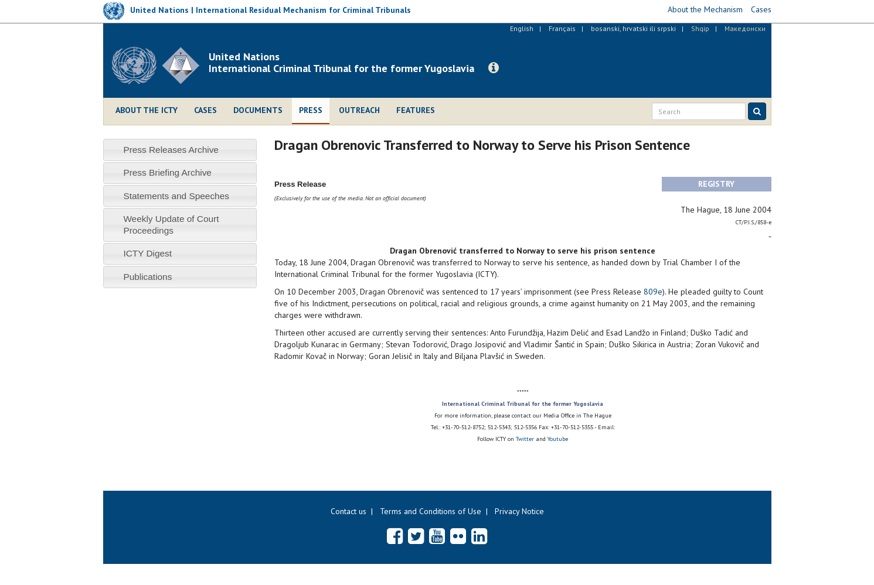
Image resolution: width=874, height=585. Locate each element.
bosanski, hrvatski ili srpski (633, 28)
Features (415, 110)
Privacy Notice (519, 511)
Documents (258, 110)
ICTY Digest (147, 253)
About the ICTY (146, 110)
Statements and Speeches (176, 196)
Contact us (348, 511)
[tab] (180, 149)
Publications (147, 277)
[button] (493, 68)
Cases (205, 110)
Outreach (359, 110)
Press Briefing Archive (167, 172)
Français (562, 28)
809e (653, 291)
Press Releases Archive (171, 150)
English (521, 28)
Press (310, 110)
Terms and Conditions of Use (430, 511)
